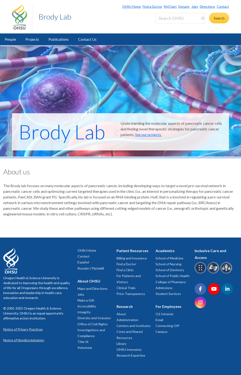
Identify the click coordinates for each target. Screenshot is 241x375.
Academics (165, 250)
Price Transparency (130, 294)
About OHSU (88, 281)
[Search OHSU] (180, 18)
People (10, 39)
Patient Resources (132, 250)
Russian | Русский (90, 268)
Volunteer (84, 348)
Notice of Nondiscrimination (23, 340)
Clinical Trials (126, 288)
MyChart (170, 6)
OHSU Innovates (129, 349)
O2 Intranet (164, 314)
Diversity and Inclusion (94, 318)
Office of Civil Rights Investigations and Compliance (92, 330)
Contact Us (87, 39)
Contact (223, 6)
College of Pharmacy (171, 282)
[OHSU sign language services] (214, 273)
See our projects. (148, 134)
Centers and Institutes (133, 326)
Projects (32, 39)
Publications (58, 39)
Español (83, 262)
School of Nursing (168, 264)
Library (121, 344)
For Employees (168, 306)
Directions (207, 6)
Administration (127, 320)
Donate (183, 6)
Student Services (168, 294)
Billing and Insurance (131, 258)
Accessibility (86, 306)
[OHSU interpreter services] (227, 273)
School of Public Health (172, 276)
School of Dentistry (170, 270)
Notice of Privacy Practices (23, 329)
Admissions (164, 288)
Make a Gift (85, 300)
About (121, 314)
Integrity (84, 312)
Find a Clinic (125, 270)
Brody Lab (55, 16)
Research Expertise (130, 355)
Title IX (82, 342)
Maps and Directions (92, 288)
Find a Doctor (152, 6)
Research (124, 306)
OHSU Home (131, 6)
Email (159, 320)
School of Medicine (169, 258)
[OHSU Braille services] (201, 273)
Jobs (194, 6)
